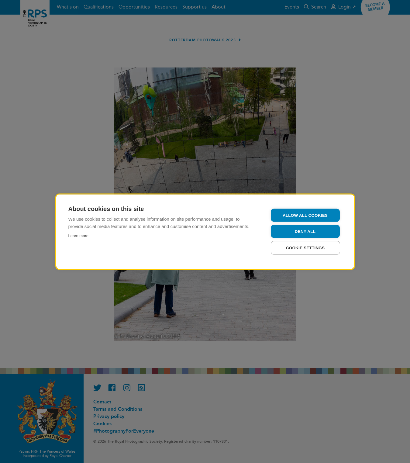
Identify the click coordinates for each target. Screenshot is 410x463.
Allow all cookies (305, 215)
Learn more (78, 235)
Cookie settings (305, 247)
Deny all (305, 231)
